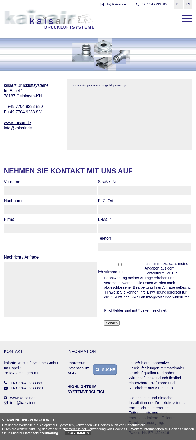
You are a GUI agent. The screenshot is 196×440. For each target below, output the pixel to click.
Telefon (104, 238)
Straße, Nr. (107, 182)
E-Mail (107, 219)
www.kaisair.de (17, 122)
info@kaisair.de (112, 4)
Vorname (12, 182)
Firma (9, 219)
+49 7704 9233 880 (151, 4)
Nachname (13, 201)
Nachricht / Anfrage (21, 257)
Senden (112, 323)
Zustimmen (78, 433)
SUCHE (104, 369)
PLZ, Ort (105, 201)
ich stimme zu (110, 272)
